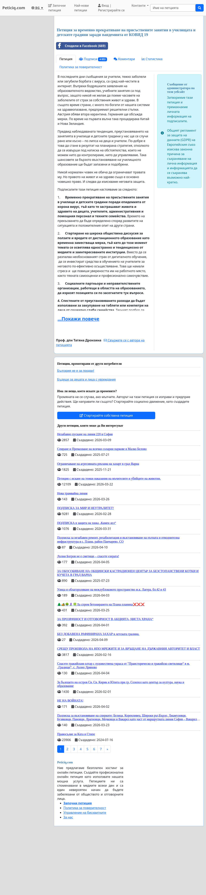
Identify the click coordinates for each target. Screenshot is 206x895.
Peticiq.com (13, 7)
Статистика (152, 114)
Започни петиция (57, 7)
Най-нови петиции (81, 7)
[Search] (173, 8)
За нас (68, 872)
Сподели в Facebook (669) (80, 100)
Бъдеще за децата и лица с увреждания (86, 434)
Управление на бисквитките (85, 867)
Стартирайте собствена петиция (106, 470)
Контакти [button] (139, 5)
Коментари (124, 114)
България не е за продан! (75, 425)
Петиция (66, 114)
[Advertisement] (128, 49)
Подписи (93, 114)
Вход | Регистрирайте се (111, 7)
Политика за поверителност (80, 122)
